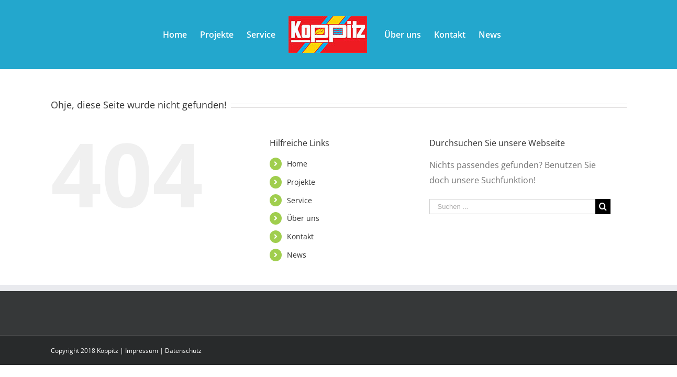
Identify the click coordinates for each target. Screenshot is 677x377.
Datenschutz (183, 350)
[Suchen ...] (512, 206)
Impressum (141, 350)
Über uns (303, 218)
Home (297, 164)
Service (299, 200)
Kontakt (300, 236)
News (296, 255)
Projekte (301, 182)
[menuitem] (152, 35)
